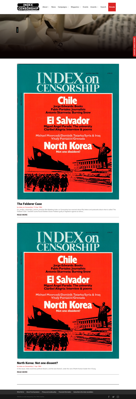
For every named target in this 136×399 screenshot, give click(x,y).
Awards (93, 7)
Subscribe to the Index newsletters (83, 392)
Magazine (75, 7)
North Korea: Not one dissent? (37, 363)
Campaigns (62, 7)
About (44, 7)
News (53, 7)
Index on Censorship (26, 207)
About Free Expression (32, 392)
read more (22, 215)
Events (85, 7)
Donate (112, 7)
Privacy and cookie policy (49, 392)
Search (103, 7)
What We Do (20, 392)
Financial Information (65, 392)
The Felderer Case (29, 204)
